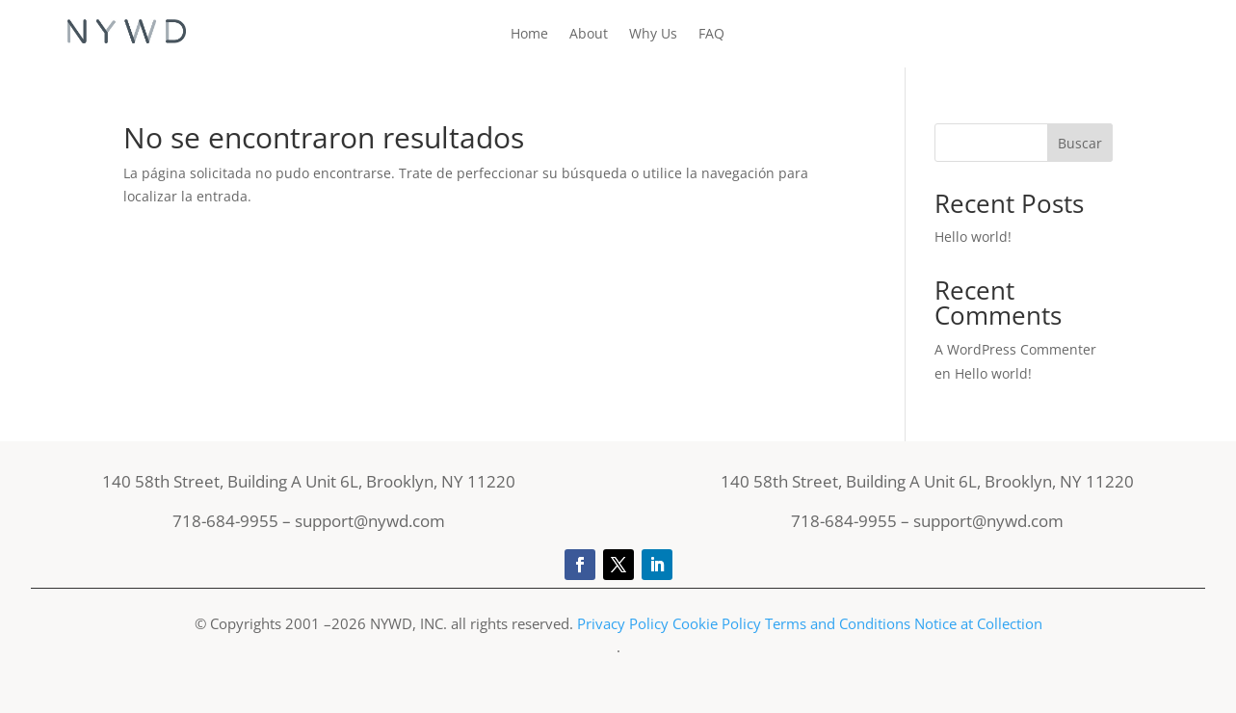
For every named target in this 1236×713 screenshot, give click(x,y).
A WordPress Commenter (1015, 349)
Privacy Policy (624, 623)
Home (529, 34)
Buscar (1080, 143)
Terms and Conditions (837, 623)
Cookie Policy (716, 623)
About (588, 34)
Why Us (653, 34)
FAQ (711, 34)
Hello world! (973, 236)
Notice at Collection (978, 623)
